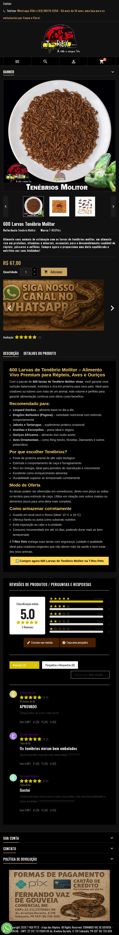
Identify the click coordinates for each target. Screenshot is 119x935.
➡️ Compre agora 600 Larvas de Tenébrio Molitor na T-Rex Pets (59, 561)
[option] (59, 305)
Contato (7, 3)
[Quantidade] (26, 272)
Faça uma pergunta (75, 642)
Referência (10, 230)
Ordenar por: (81, 675)
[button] (11, 305)
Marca (44, 230)
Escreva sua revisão (40, 642)
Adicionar (53, 271)
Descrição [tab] (11, 353)
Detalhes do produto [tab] (40, 353)
